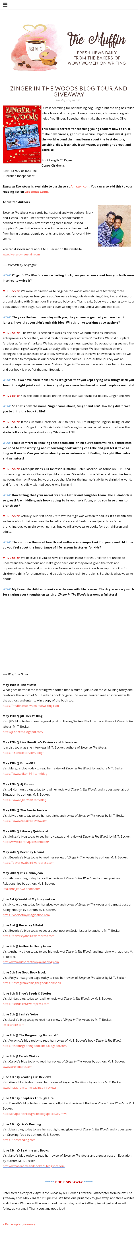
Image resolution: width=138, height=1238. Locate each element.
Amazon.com (80, 186)
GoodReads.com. (37, 192)
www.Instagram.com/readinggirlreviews (30, 1088)
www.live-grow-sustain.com (21, 254)
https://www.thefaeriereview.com (25, 821)
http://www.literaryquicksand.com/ (26, 842)
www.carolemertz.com (17, 1067)
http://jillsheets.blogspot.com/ (23, 732)
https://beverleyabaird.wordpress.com (28, 936)
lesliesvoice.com (13, 1025)
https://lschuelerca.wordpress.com (26, 1004)
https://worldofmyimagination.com (26, 915)
